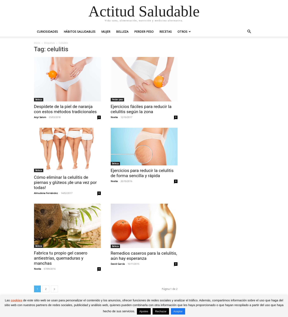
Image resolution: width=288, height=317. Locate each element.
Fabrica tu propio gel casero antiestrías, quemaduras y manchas (60, 258)
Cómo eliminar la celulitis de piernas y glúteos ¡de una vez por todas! (65, 182)
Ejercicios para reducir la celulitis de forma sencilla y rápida (142, 173)
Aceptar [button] (178, 311)
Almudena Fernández (46, 193)
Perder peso (144, 32)
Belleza (122, 32)
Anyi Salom (40, 117)
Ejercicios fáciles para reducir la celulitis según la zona (141, 109)
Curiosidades (47, 32)
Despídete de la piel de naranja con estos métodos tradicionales (65, 109)
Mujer (105, 32)
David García (118, 263)
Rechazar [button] (161, 311)
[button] (249, 32)
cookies (16, 300)
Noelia (114, 117)
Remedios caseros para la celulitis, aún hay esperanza (144, 256)
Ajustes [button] (143, 311)
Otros (182, 32)
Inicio (37, 43)
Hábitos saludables (79, 32)
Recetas (165, 32)
